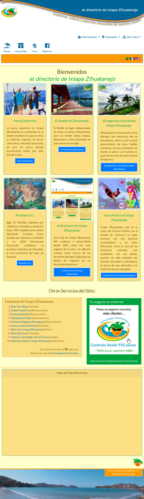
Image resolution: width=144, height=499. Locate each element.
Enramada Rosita (20, 314)
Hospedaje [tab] (21, 48)
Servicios (130, 37)
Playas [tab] (6, 48)
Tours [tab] (34, 48)
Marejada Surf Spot (21, 317)
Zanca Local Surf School (24, 325)
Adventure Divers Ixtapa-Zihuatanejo (31, 340)
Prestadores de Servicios (64, 353)
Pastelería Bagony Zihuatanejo (27, 321)
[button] (93, 329)
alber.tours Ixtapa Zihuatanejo (27, 329)
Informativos (87, 37)
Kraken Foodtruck (21, 310)
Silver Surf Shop (19, 306)
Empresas (110, 37)
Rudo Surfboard (19, 333)
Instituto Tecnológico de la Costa (29, 337)
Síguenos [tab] (47, 48)
